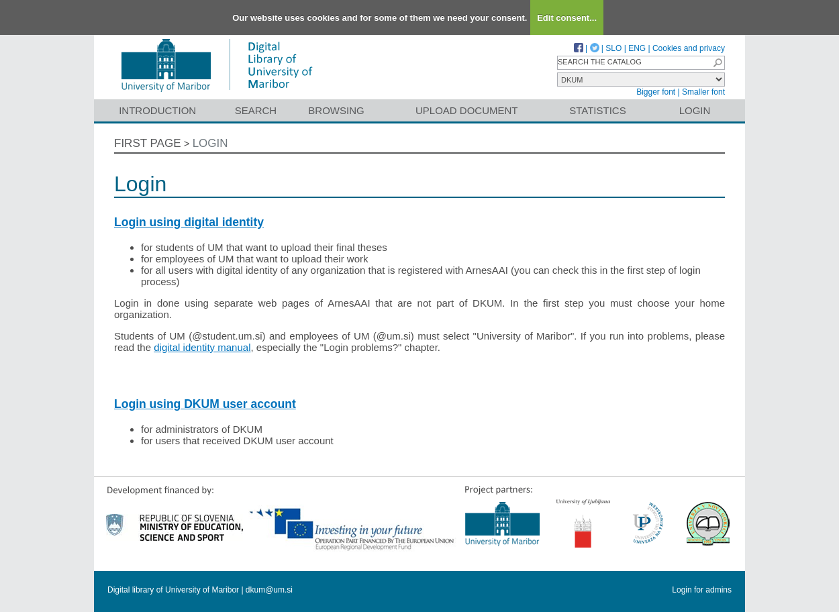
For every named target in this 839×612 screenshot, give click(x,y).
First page (147, 143)
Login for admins (702, 590)
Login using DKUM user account (205, 404)
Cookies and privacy (688, 48)
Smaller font (703, 92)
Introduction (157, 110)
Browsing (336, 110)
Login (695, 110)
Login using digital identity (189, 222)
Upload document (466, 110)
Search (256, 110)
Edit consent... (567, 18)
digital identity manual (202, 347)
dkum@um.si (269, 590)
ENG (637, 48)
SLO (613, 48)
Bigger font (655, 92)
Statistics (597, 110)
